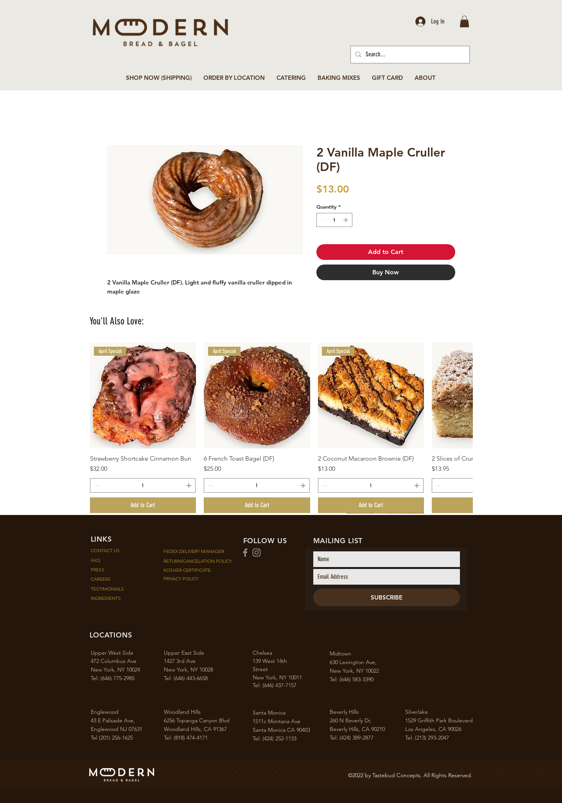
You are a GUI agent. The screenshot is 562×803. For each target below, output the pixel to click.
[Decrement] (322, 220)
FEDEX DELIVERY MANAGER (193, 551)
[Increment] (346, 220)
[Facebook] (245, 552)
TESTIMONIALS (108, 589)
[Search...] (409, 54)
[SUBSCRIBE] (386, 597)
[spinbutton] (334, 220)
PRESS (100, 570)
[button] (464, 21)
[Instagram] (256, 552)
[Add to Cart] (143, 505)
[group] (281, 428)
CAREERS (104, 579)
